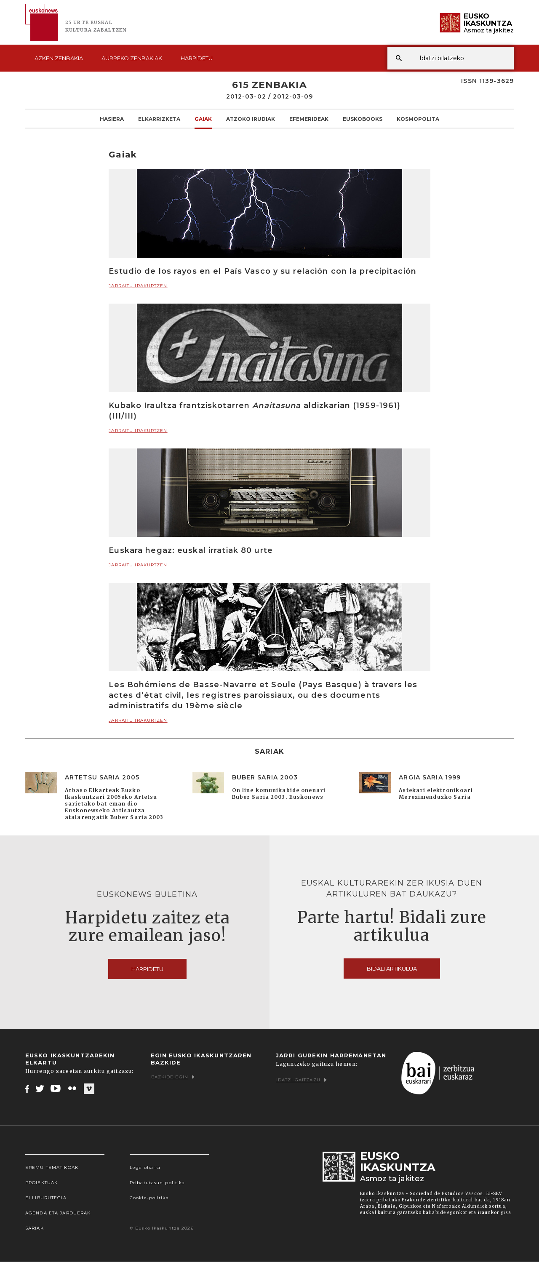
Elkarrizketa (159, 119)
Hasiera (112, 119)
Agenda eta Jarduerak (58, 1213)
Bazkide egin (173, 1077)
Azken (59, 58)
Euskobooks (362, 119)
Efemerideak (308, 119)
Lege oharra (145, 1167)
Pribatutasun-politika (157, 1182)
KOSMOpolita (418, 119)
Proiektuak (41, 1182)
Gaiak (203, 119)
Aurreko (131, 58)
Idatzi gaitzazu (301, 1080)
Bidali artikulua (392, 968)
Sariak (34, 1228)
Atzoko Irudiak (250, 119)
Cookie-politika (149, 1198)
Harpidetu (197, 58)
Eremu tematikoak (51, 1167)
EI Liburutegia (46, 1198)
